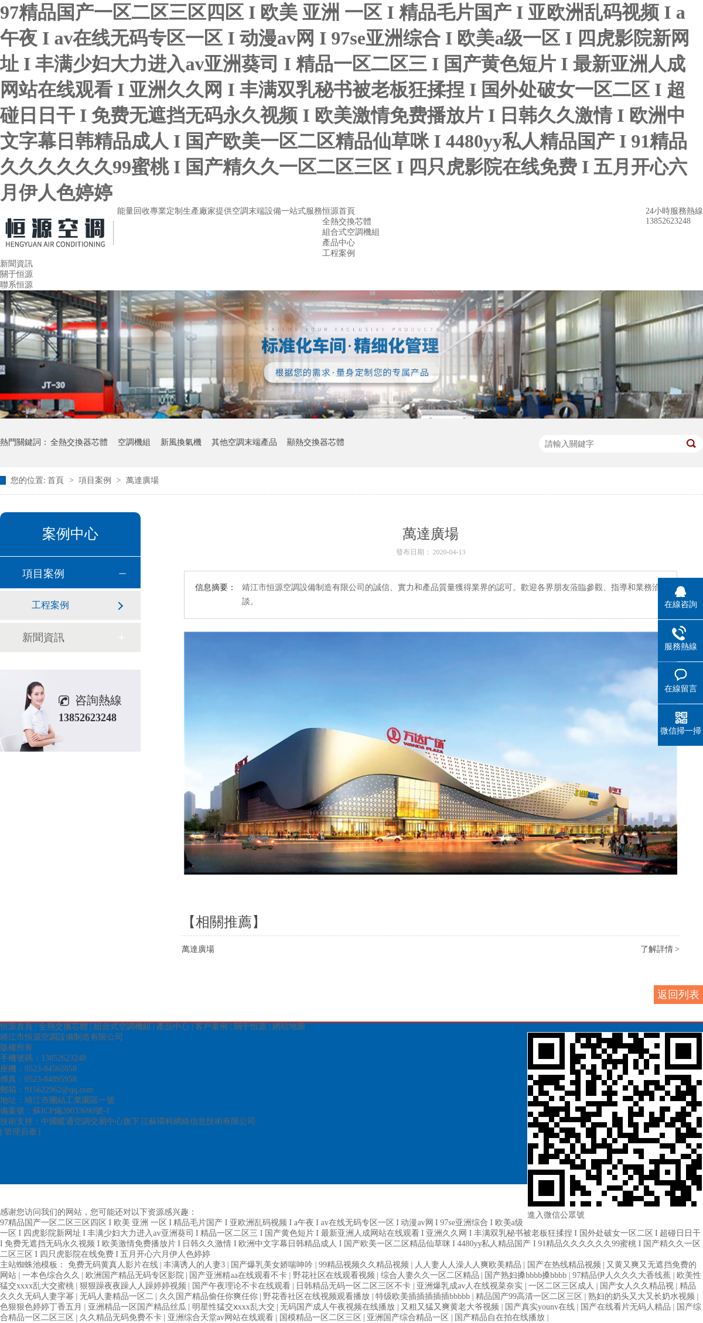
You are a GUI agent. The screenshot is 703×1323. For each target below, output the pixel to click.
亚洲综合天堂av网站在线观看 (222, 1317)
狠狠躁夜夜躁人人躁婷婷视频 (134, 1285)
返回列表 (678, 994)
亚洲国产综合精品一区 (409, 1317)
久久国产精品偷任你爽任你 (209, 1296)
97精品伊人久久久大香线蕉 (622, 1275)
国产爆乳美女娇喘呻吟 (273, 1264)
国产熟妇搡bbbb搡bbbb (526, 1275)
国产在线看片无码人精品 (627, 1307)
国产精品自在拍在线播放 (501, 1317)
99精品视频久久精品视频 (365, 1264)
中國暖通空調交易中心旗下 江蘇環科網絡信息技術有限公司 (148, 1121)
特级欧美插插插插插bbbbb (424, 1296)
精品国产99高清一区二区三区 (530, 1296)
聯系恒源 (16, 284)
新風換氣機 (181, 442)
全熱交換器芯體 (79, 442)
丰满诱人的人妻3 (195, 1264)
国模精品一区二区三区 (321, 1317)
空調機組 (134, 442)
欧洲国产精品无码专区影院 (136, 1275)
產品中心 (338, 242)
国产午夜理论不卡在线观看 (242, 1285)
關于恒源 (16, 274)
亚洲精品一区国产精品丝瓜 (138, 1307)
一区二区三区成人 (562, 1285)
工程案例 (338, 253)
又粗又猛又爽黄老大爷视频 (451, 1307)
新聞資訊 (16, 263)
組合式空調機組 (351, 232)
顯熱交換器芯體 (315, 442)
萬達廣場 (142, 480)
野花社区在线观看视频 (335, 1275)
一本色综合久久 (52, 1275)
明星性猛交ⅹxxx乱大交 (234, 1307)
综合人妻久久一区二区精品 (431, 1275)
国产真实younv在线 (541, 1307)
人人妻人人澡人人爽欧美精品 (469, 1264)
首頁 (56, 480)
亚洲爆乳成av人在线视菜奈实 (471, 1285)
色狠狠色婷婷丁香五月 (42, 1307)
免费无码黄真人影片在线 (114, 1264)
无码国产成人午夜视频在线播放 (338, 1307)
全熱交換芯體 (346, 221)
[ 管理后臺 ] (20, 1131)
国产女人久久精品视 (638, 1285)
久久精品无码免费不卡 (122, 1317)
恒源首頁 (338, 211)
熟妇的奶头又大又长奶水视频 (642, 1296)
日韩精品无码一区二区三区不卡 (354, 1285)
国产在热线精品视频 (565, 1264)
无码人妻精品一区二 (118, 1296)
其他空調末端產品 (244, 442)
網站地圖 (288, 1026)
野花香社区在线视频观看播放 (317, 1296)
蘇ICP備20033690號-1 (71, 1110)
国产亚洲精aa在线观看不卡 (239, 1275)
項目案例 (96, 480)
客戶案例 (211, 1026)
